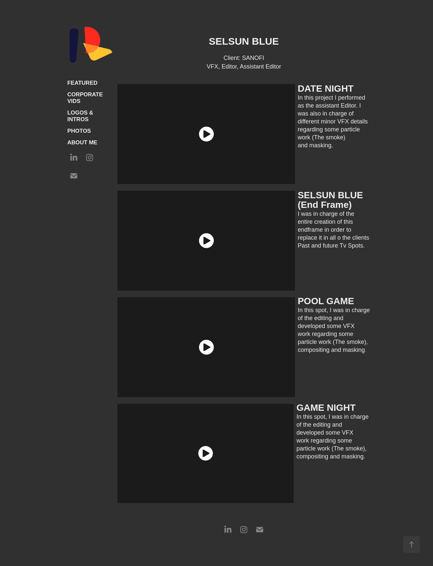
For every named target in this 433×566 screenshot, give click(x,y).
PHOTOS (79, 131)
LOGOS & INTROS (80, 116)
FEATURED (82, 83)
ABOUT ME (82, 142)
